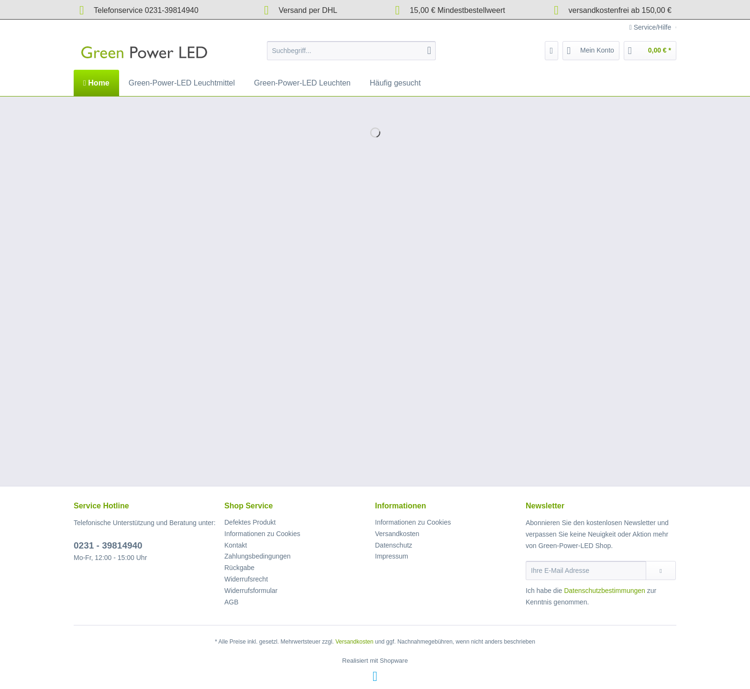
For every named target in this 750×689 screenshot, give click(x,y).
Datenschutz (393, 545)
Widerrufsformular (250, 590)
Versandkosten (397, 534)
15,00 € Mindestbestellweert (447, 10)
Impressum (391, 556)
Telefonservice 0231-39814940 (136, 10)
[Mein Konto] (590, 50)
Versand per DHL (297, 10)
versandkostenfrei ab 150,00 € (610, 10)
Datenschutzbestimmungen (604, 590)
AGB (231, 602)
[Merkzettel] (552, 50)
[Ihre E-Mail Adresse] (586, 570)
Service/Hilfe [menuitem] (651, 27)
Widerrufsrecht (246, 579)
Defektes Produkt (250, 522)
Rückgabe (239, 567)
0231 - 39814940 (108, 545)
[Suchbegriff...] (351, 50)
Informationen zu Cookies (262, 534)
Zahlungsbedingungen (257, 556)
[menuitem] (351, 54)
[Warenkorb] (650, 50)
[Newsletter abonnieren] (661, 570)
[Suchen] (429, 50)
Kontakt (235, 545)
